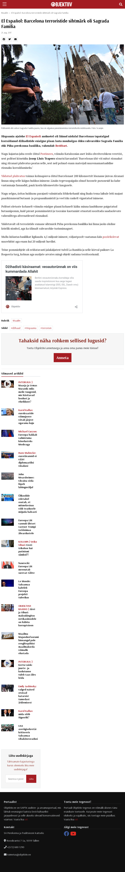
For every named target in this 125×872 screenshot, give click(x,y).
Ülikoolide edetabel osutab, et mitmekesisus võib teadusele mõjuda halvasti (27, 503)
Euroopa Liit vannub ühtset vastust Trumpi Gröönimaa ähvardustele (27, 527)
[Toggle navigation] (120, 4)
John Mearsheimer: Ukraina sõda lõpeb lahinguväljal (26, 481)
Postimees (46, 154)
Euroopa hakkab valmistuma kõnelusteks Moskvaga (27, 438)
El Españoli (33, 136)
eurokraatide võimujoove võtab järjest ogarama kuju (26, 416)
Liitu (31, 778)
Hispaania (31, 328)
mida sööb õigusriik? (25, 714)
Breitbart (61, 146)
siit (26, 819)
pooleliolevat (111, 237)
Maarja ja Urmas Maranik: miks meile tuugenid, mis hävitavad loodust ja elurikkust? (27, 391)
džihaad (16, 328)
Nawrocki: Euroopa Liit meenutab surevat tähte (26, 567)
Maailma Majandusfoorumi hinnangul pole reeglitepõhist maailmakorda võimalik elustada (28, 643)
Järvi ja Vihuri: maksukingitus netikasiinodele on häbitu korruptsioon (27, 615)
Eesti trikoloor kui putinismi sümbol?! (27, 548)
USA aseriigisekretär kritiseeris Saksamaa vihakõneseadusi (28, 732)
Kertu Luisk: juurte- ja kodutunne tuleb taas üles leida (27, 669)
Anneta (62, 357)
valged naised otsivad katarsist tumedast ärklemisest (27, 694)
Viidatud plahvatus (13, 176)
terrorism (46, 328)
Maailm (4, 12)
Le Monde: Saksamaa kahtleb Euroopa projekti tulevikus (24, 589)
